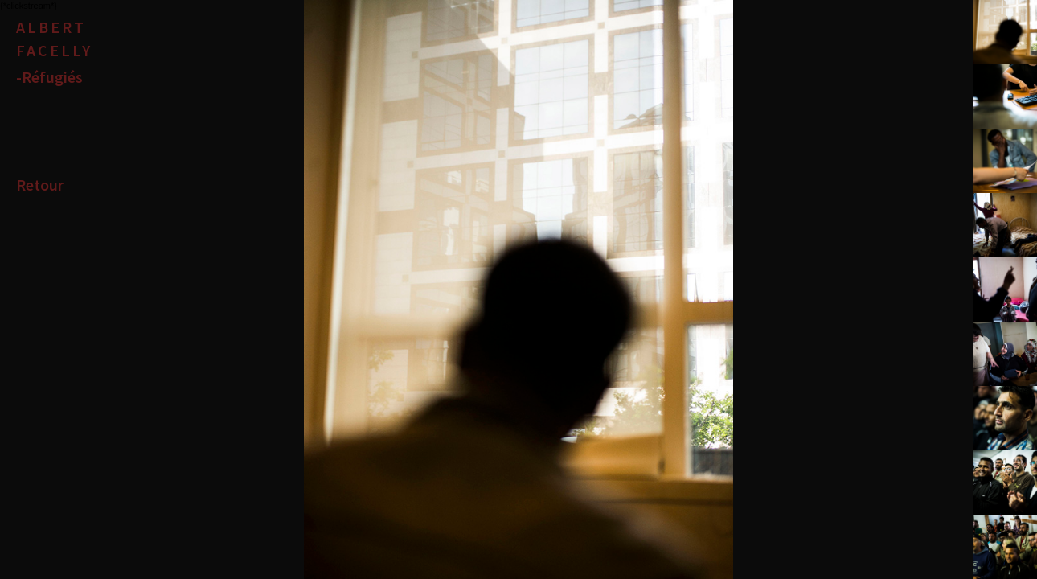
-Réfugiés (49, 77)
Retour (40, 185)
